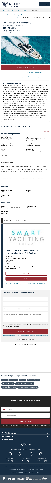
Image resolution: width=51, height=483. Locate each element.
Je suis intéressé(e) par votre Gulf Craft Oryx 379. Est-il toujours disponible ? (25, 317)
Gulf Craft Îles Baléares (9, 387)
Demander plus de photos (35, 72)
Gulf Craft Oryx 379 (33, 380)
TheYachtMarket (10, 4)
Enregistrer (16, 17)
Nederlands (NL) (42, 461)
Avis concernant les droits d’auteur (34, 469)
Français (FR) (42, 458)
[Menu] (44, 4)
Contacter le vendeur (25, 67)
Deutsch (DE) (26, 458)
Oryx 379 (24, 10)
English (46, 131)
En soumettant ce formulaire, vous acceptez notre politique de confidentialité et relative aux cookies (25, 425)
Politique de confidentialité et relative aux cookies (35, 466)
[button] (26, 279)
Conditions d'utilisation (16, 466)
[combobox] (5, 309)
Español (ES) (9, 461)
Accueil (5, 10)
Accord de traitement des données (16, 469)
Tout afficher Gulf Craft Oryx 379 (11, 15)
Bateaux (10, 10)
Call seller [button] (26, 274)
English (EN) (9, 458)
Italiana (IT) (25, 461)
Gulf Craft (17, 10)
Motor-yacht (13, 380)
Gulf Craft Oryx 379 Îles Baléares (27, 387)
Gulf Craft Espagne (8, 383)
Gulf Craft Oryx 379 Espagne (24, 383)
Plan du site (6, 466)
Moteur (4, 380)
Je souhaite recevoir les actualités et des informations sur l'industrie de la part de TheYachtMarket (26, 325)
